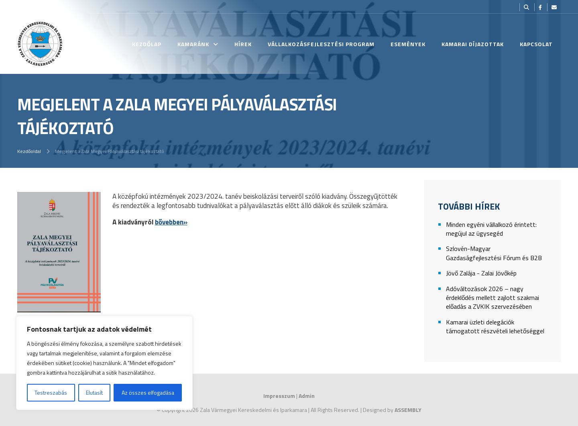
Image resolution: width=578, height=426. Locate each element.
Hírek (243, 44)
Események (408, 44)
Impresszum (279, 395)
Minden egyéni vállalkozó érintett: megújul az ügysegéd (491, 229)
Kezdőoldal (29, 151)
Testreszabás (51, 392)
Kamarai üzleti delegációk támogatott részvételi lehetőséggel (495, 327)
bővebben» (171, 222)
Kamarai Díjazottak (473, 44)
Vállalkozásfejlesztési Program (321, 44)
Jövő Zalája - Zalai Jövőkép (481, 273)
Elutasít (94, 392)
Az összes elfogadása (148, 392)
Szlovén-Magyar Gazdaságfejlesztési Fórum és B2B (494, 253)
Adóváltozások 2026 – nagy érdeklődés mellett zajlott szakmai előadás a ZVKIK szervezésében (492, 298)
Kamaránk (193, 44)
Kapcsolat (536, 44)
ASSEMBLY (408, 410)
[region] (104, 363)
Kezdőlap (146, 44)
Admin (307, 395)
